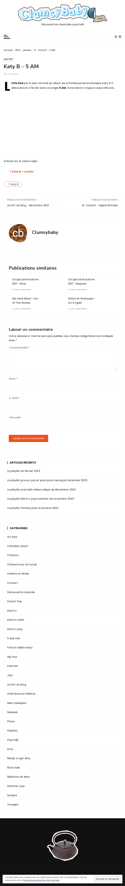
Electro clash (15, 620)
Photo (11, 721)
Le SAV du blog (16, 684)
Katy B (14, 184)
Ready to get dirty (19, 758)
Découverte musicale (21, 592)
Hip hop (12, 657)
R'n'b (10, 749)
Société (12, 795)
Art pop (12, 537)
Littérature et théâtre (21, 694)
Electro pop (15, 629)
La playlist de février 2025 (23, 471)
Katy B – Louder (23, 171)
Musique (12, 712)
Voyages (12, 804)
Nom (13, 379)
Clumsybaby (25, 290)
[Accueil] (8, 50)
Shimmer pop (16, 786)
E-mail (14, 398)
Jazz (10, 675)
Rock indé (13, 767)
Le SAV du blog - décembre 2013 (28, 205)
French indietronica (20, 647)
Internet (12, 666)
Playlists (12, 730)
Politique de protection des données (41, 880)
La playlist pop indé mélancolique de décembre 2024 (41, 489)
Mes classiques (16, 703)
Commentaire (19, 348)
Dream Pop (14, 601)
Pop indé (12, 740)
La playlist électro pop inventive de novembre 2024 (40, 499)
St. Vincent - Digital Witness (100, 205)
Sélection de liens (18, 777)
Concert (12, 583)
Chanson (13, 555)
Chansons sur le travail (22, 564)
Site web (15, 417)
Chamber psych (17, 546)
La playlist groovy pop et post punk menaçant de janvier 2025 (47, 480)
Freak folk (13, 638)
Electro (8, 59)
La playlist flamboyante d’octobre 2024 (33, 508)
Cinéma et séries (18, 573)
